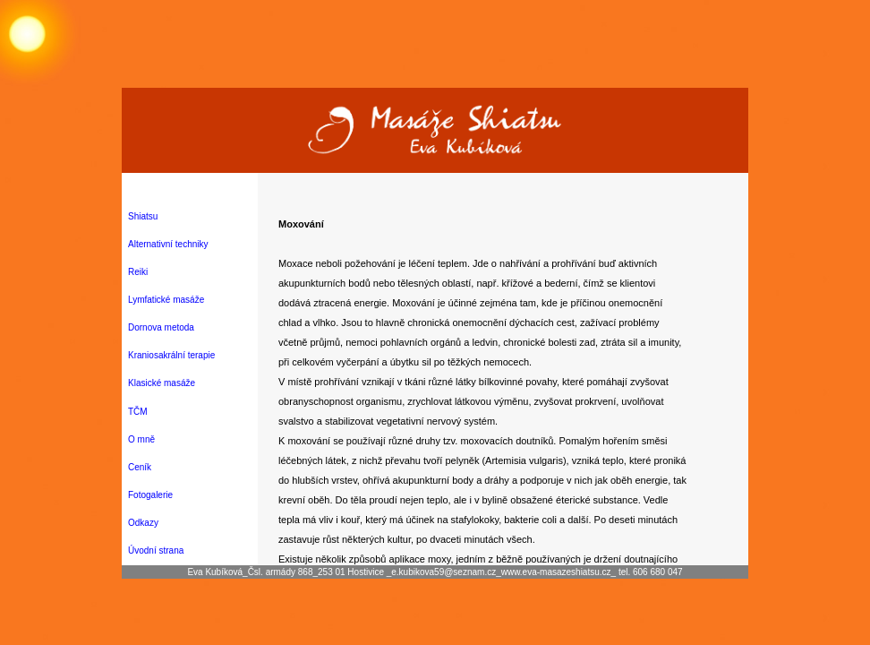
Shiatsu (143, 216)
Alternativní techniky (168, 244)
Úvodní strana (155, 550)
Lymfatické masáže (166, 300)
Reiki (138, 272)
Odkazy (143, 523)
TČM (138, 412)
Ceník (139, 467)
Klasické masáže (161, 383)
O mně (141, 439)
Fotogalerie (150, 495)
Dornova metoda (161, 327)
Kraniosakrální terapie (171, 355)
